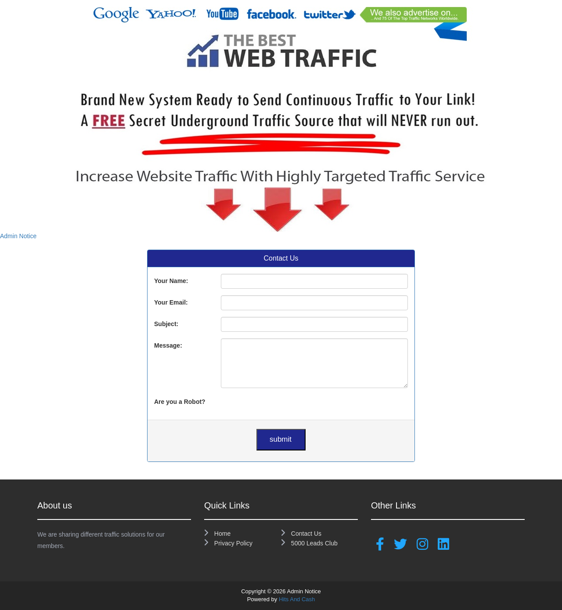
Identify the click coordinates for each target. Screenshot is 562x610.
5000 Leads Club (309, 543)
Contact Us (301, 533)
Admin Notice (18, 236)
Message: (168, 345)
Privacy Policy (228, 543)
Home (217, 533)
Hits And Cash (297, 599)
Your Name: (171, 280)
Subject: (166, 323)
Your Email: (171, 302)
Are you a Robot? (179, 401)
